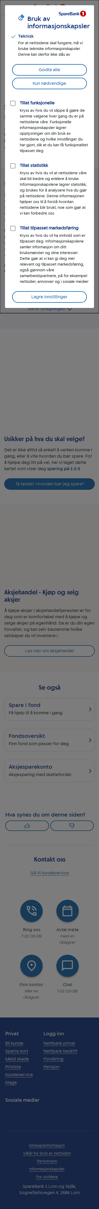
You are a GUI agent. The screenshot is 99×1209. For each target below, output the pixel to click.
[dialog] (49, 156)
